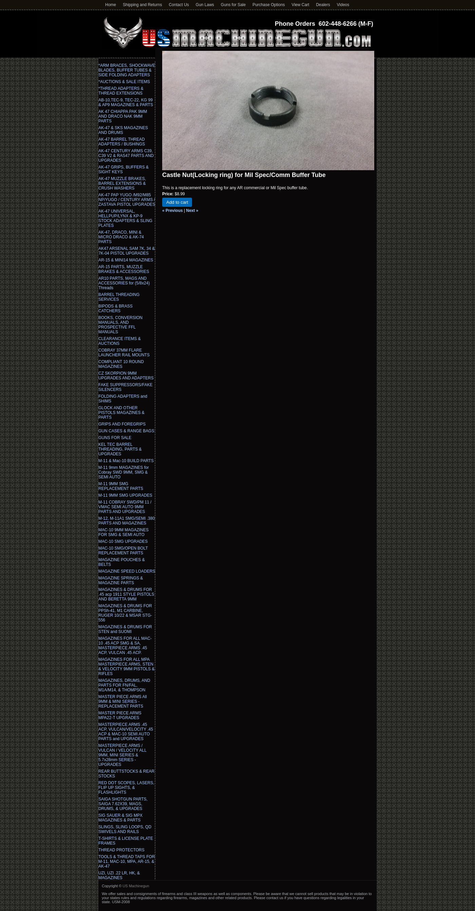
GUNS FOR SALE (114, 437)
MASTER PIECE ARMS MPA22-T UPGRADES (119, 715)
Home (110, 4)
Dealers (323, 4)
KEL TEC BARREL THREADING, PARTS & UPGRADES (120, 449)
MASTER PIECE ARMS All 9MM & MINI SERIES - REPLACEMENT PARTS (122, 701)
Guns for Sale (233, 4)
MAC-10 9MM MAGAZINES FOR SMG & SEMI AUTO (123, 532)
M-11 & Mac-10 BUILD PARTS (126, 460)
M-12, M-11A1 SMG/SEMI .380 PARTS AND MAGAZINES (126, 521)
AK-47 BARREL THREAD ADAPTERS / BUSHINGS (121, 141)
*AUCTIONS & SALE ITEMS (124, 81)
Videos (343, 4)
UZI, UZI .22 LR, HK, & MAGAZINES (119, 875)
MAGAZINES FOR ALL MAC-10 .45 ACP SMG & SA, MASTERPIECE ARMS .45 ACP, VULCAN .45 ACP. (125, 645)
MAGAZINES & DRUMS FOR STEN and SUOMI (125, 629)
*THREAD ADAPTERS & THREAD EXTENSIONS (121, 91)
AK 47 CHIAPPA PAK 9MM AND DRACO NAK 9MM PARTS (122, 116)
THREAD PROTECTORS (121, 850)
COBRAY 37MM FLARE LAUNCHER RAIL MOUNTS (124, 352)
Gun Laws (205, 4)
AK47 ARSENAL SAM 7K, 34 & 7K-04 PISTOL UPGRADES (126, 251)
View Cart (300, 4)
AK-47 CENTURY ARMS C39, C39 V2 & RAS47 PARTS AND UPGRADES (126, 155)
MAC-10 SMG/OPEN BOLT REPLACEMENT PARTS (123, 550)
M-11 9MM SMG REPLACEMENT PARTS (120, 486)
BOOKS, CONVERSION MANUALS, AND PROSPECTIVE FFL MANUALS (120, 324)
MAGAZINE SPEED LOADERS (126, 571)
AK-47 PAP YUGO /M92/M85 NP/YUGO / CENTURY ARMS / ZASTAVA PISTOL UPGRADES (126, 200)
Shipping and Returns (142, 4)
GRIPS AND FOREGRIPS (122, 424)
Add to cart (177, 202)
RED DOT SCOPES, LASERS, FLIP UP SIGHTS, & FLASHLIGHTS (126, 787)
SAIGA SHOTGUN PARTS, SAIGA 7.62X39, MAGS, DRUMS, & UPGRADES (123, 804)
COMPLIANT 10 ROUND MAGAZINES (121, 364)
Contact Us (179, 4)
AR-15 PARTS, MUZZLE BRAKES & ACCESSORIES (123, 269)
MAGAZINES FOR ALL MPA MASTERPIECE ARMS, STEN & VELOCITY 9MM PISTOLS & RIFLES (126, 666)
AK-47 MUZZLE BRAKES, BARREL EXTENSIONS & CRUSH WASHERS (122, 183)
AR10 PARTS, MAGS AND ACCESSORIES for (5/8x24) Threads (124, 283)
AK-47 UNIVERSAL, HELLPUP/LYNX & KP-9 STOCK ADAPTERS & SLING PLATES (125, 218)
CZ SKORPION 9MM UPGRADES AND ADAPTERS (126, 375)
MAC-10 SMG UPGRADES (123, 541)
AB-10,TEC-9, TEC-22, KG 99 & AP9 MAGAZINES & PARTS (125, 102)
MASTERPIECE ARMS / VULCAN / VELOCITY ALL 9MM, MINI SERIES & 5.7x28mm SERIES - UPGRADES (122, 755)
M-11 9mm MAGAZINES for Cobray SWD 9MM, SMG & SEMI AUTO (123, 472)
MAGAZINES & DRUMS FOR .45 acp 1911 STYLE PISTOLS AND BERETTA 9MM (126, 594)
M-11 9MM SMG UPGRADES (125, 495)
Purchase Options (268, 4)
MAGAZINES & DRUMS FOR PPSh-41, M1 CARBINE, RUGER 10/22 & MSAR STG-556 (125, 612)
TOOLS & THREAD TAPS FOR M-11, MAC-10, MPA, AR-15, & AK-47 (126, 861)
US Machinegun (135, 886)
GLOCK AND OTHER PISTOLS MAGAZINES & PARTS (121, 412)
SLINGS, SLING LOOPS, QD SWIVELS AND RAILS (124, 829)
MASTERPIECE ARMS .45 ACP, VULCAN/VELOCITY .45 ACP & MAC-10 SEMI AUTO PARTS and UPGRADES (125, 731)
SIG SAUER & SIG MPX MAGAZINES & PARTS (120, 818)
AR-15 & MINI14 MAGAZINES (125, 260)
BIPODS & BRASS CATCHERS (115, 308)
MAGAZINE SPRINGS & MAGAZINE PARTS (120, 580)
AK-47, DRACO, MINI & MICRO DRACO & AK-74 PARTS (121, 237)
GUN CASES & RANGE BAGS (126, 431)
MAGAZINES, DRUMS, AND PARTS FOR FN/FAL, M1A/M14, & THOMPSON (124, 685)
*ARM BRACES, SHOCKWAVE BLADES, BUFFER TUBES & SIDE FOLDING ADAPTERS (126, 70)
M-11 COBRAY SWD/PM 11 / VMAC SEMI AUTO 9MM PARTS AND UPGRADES (124, 507)
